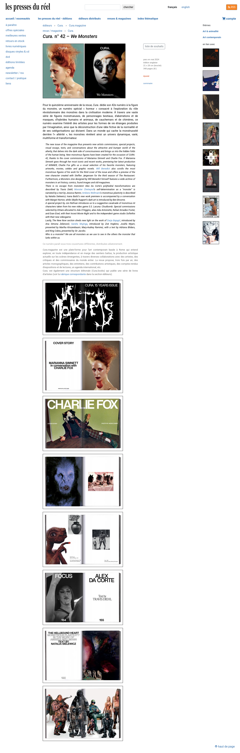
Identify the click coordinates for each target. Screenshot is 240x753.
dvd (8, 57)
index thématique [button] (148, 18)
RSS (231, 7)
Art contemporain (212, 37)
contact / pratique (16, 78)
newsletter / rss (15, 73)
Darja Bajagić (113, 220)
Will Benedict (103, 168)
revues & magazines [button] (119, 18)
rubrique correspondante (73, 274)
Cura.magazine (77, 25)
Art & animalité (210, 31)
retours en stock (15, 41)
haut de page (225, 746)
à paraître (11, 25)
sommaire (147, 83)
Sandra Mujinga (79, 223)
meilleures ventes (16, 35)
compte (229, 18)
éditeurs (47, 25)
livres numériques (16, 46)
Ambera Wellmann (91, 192)
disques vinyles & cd (17, 51)
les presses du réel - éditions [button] (55, 18)
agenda (10, 67)
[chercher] (102, 7)
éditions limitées (15, 62)
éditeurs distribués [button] (90, 18)
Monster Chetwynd (84, 189)
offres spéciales (15, 30)
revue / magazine (52, 30)
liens (8, 83)
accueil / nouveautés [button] (18, 18)
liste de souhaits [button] (154, 46)
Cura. (60, 25)
